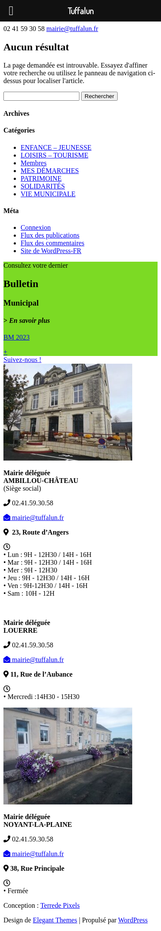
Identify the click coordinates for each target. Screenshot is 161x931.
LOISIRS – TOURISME (54, 155)
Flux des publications (50, 235)
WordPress (133, 920)
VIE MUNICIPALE (48, 194)
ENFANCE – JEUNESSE (56, 147)
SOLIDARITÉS (43, 186)
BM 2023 (16, 337)
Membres (33, 163)
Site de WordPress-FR (51, 250)
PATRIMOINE (41, 178)
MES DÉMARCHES (50, 170)
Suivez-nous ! (22, 359)
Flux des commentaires (52, 243)
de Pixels (60, 905)
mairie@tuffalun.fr (33, 517)
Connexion (36, 227)
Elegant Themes (55, 920)
